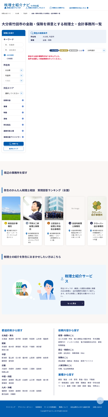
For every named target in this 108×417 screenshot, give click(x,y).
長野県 (38, 357)
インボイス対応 (73, 342)
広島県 (25, 379)
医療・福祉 (87, 386)
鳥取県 (4, 379)
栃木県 (11, 346)
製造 (65, 379)
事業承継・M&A (78, 353)
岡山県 (18, 379)
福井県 (25, 357)
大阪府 (4, 368)
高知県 (11, 383)
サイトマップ (10, 407)
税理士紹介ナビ (6, 13)
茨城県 (4, 346)
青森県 (11, 338)
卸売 (75, 379)
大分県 (17, 13)
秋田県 (32, 338)
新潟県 (4, 357)
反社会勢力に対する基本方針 (80, 407)
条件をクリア (13, 149)
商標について (63, 407)
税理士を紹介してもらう (35, 8)
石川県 (18, 357)
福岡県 (4, 391)
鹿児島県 (5, 394)
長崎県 (18, 391)
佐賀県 (11, 391)
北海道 (4, 338)
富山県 (11, 357)
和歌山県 (5, 372)
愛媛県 (4, 383)
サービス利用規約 (50, 407)
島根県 (11, 379)
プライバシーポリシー (25, 407)
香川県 (45, 379)
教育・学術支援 (94, 382)
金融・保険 (74, 382)
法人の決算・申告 (65, 338)
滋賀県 (38, 368)
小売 (70, 379)
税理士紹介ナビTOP (12, 8)
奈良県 (25, 368)
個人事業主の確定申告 (82, 338)
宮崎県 (38, 391)
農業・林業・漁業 (74, 386)
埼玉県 (25, 346)
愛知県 (11, 361)
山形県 (38, 338)
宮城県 (25, 338)
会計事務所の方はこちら (77, 8)
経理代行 (61, 342)
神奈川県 (5, 350)
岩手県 (18, 338)
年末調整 (96, 338)
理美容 (83, 382)
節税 (100, 342)
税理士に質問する (57, 8)
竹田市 (25, 13)
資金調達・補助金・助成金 (68, 361)
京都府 (11, 368)
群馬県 (18, 346)
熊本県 (25, 391)
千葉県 (32, 346)
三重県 (32, 368)
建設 (60, 379)
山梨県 (32, 357)
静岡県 (4, 361)
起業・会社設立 (64, 353)
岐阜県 (45, 357)
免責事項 (39, 407)
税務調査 (61, 345)
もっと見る (72, 303)
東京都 (38, 346)
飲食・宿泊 (83, 379)
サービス (61, 386)
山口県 (32, 379)
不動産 (92, 379)
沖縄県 (13, 394)
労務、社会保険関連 (66, 368)
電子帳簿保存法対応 (88, 342)
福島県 (45, 338)
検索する (15, 144)
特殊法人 (96, 386)
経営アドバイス (87, 361)
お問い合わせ (97, 407)
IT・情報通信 (63, 382)
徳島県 (38, 379)
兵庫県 (18, 368)
